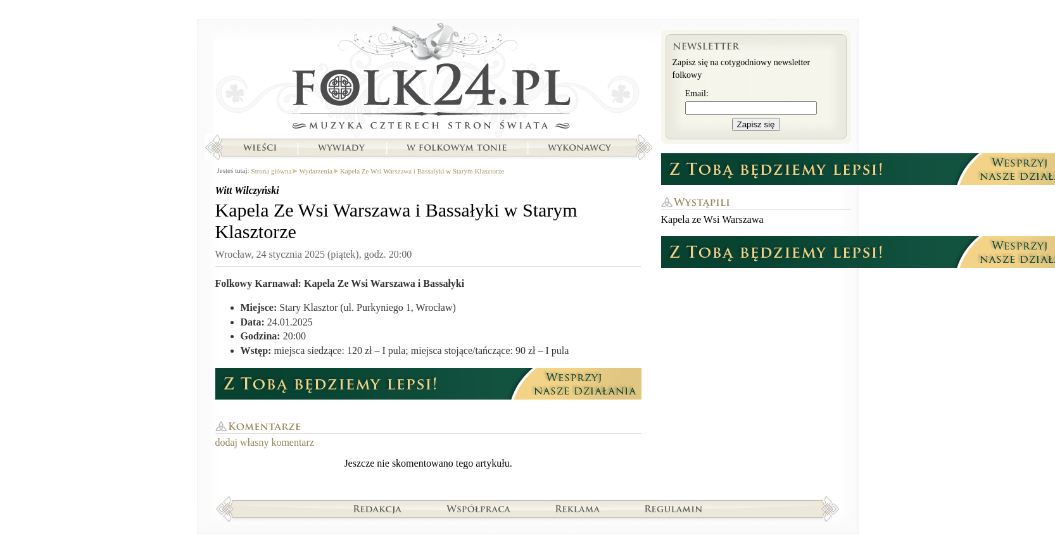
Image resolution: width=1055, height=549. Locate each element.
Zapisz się (756, 124)
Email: (697, 93)
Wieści (259, 147)
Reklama (577, 508)
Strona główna (428, 79)
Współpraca (478, 508)
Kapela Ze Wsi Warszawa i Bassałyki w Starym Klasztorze (422, 171)
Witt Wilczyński (247, 190)
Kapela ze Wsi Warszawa (712, 219)
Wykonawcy (581, 147)
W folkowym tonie (456, 147)
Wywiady (341, 147)
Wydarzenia (315, 171)
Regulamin (673, 508)
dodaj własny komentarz (264, 442)
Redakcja (377, 508)
